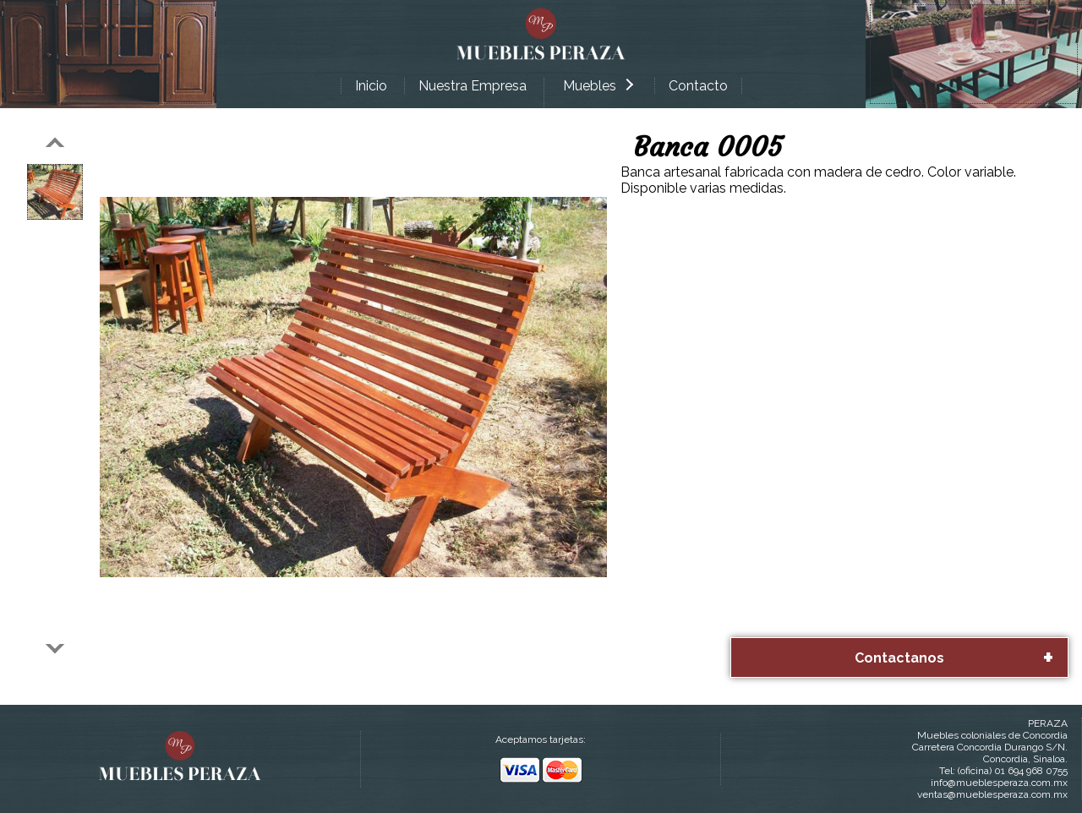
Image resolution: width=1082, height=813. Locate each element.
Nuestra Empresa (472, 86)
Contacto (698, 86)
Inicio (371, 86)
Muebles (598, 86)
